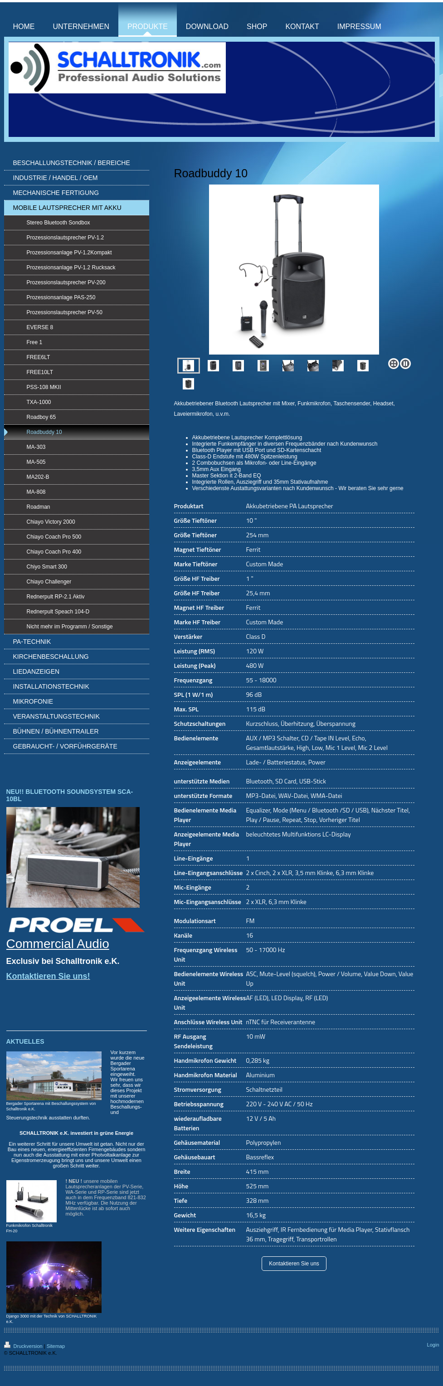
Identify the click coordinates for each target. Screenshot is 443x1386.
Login (433, 1344)
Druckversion (24, 1346)
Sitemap (56, 1346)
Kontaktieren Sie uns (294, 1263)
